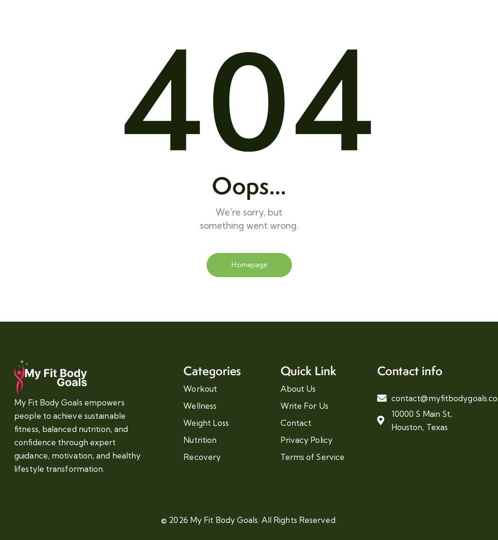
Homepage (249, 265)
